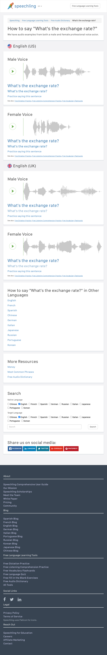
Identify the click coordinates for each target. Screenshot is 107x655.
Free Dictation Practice (16, 563)
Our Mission (10, 488)
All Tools (8, 584)
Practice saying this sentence (25, 96)
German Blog (10, 529)
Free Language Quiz (14, 574)
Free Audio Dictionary (60, 20)
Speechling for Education (17, 632)
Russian (12, 335)
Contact (7, 643)
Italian (11, 325)
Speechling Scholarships (17, 491)
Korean (12, 345)
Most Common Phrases (21, 371)
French (11, 305)
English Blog (10, 525)
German (12, 320)
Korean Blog (10, 543)
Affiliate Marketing (14, 639)
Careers (7, 636)
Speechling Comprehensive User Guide (25, 484)
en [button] (40, 6)
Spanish (12, 310)
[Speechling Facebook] (6, 600)
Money (11, 366)
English (12, 300)
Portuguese (14, 340)
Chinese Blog (10, 550)
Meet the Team (11, 495)
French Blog (10, 522)
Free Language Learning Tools (85, 6)
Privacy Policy (11, 612)
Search (93, 427)
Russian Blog (10, 539)
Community (10, 505)
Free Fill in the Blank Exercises (20, 577)
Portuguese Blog (12, 536)
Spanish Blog (10, 518)
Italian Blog (9, 532)
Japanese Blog (11, 547)
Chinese (12, 315)
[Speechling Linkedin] (21, 600)
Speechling (15, 20)
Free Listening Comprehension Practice (26, 566)
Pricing (7, 502)
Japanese (13, 330)
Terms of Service (12, 616)
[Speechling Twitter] (13, 600)
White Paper (10, 498)
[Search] (44, 426)
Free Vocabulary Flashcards (19, 570)
